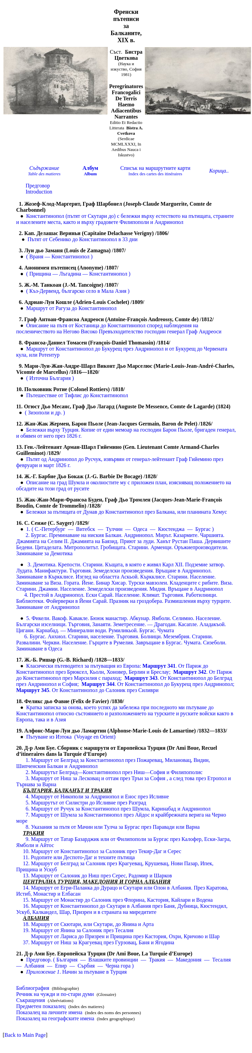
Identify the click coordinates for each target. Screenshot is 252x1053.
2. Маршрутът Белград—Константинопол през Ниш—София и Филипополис (114, 772)
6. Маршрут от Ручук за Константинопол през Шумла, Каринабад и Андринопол (118, 809)
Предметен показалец (41, 1006)
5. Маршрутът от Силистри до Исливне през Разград (86, 802)
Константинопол (97, 308)
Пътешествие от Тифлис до (58, 395)
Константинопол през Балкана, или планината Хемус (166, 512)
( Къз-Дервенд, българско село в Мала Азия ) (78, 291)
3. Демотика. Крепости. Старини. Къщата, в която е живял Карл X (103, 564)
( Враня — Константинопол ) (59, 256)
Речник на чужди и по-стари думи (55, 994)
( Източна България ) (50, 378)
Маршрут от (41, 349)
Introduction (39, 192)
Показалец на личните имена (49, 1012)
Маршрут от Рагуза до (52, 308)
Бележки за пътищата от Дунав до (65, 512)
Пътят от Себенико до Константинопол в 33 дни (83, 239)
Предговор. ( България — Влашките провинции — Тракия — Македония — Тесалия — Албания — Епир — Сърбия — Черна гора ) (124, 963)
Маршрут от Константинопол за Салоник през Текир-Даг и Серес (102, 851)
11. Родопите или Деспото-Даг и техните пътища (79, 857)
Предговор (38, 185)
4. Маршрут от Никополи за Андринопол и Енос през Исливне (97, 796)
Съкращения (30, 1000)
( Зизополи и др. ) (45, 412)
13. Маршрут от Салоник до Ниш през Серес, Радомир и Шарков (97, 875)
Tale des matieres (44, 173)
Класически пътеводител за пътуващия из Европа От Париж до (117, 666)
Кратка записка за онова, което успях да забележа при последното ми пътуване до (120, 707)
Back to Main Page (24, 1035)
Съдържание (44, 168)
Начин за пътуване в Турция (76, 972)
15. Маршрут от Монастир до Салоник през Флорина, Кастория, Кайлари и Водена (118, 900)
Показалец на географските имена (55, 1018)
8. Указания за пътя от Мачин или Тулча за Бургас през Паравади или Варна (113, 827)
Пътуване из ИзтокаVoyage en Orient (71, 737)
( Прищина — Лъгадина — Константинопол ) (78, 274)
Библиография (32, 988)
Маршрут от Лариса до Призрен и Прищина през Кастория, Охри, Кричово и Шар (125, 936)
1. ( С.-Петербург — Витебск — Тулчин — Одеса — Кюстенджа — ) (120, 529)
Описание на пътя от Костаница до (66, 325)
